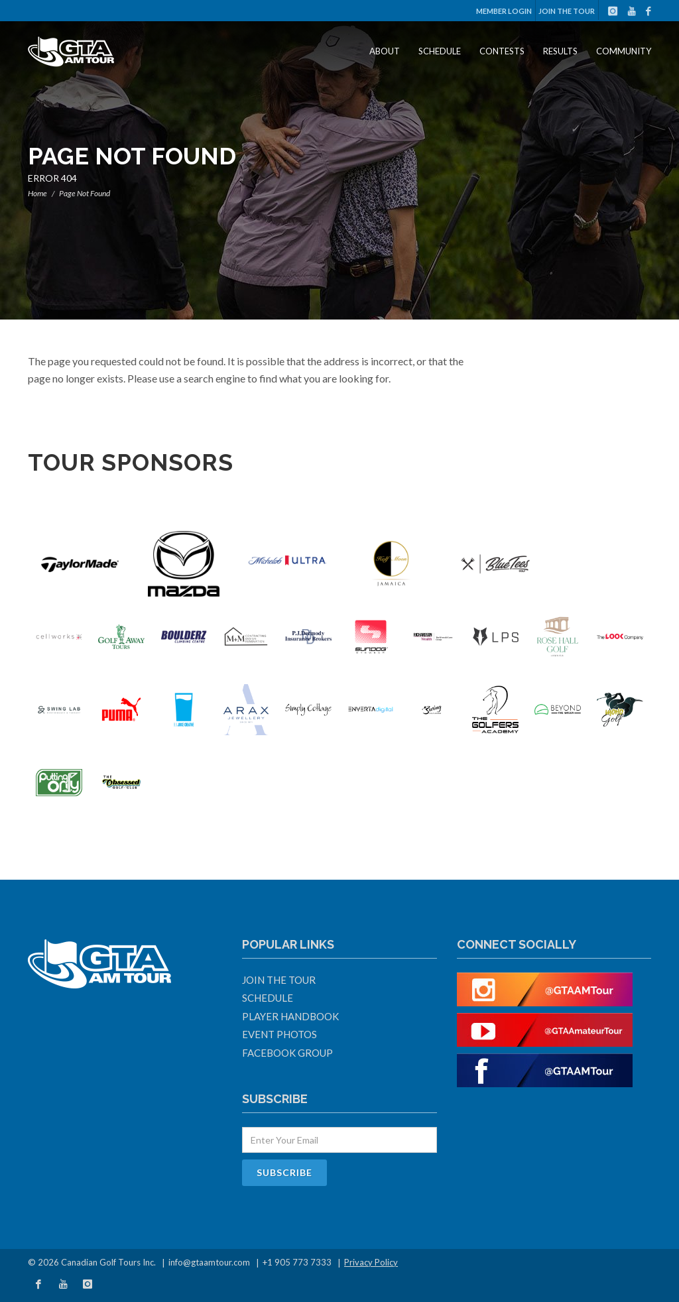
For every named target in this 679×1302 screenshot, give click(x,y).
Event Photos (279, 1034)
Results (560, 51)
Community (623, 51)
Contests (502, 51)
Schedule (439, 51)
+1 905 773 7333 (297, 1262)
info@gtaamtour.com (209, 1262)
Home (37, 193)
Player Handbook (290, 1016)
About (384, 51)
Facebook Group (287, 1053)
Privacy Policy (371, 1262)
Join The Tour (566, 11)
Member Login (504, 11)
